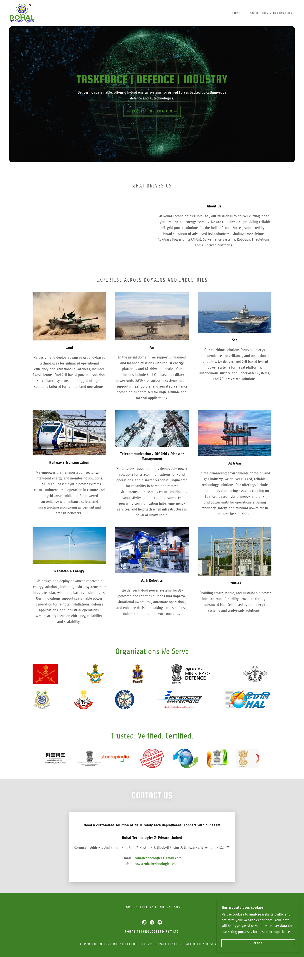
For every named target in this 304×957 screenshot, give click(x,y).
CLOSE (260, 943)
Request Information (152, 111)
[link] (22, 13)
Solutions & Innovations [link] (272, 13)
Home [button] (128, 907)
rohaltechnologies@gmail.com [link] (158, 858)
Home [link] (236, 13)
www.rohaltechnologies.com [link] (157, 864)
